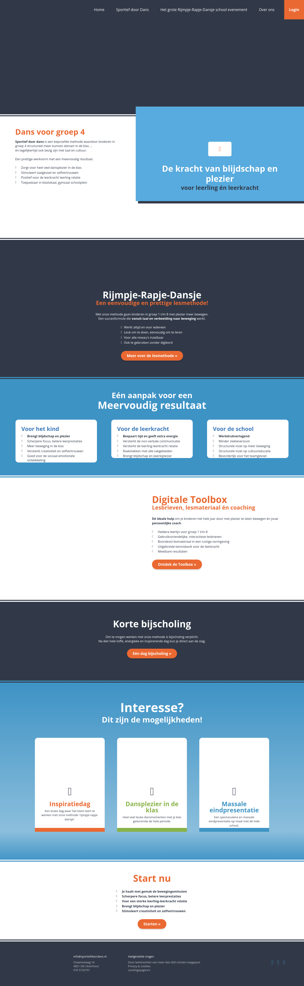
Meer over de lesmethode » (152, 355)
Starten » (152, 924)
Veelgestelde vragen (141, 956)
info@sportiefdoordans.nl (89, 956)
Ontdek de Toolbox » (177, 564)
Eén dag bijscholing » (152, 653)
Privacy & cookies (139, 966)
